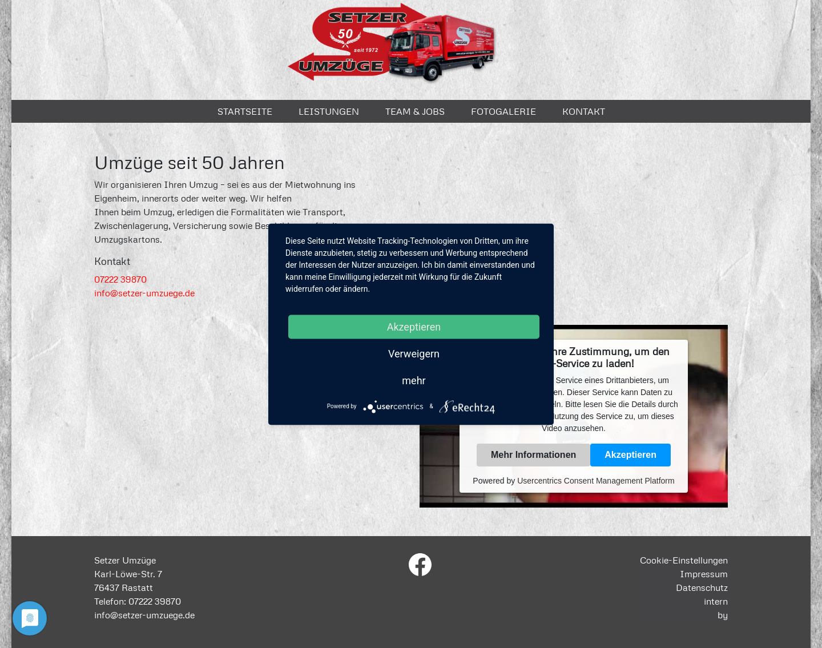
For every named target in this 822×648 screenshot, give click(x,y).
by (723, 615)
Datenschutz (702, 587)
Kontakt (583, 111)
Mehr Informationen (533, 455)
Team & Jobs (415, 111)
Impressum (704, 573)
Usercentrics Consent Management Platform (595, 480)
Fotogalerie (503, 111)
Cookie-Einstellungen (684, 560)
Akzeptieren (630, 455)
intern (716, 601)
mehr (413, 380)
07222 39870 (120, 279)
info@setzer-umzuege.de (144, 293)
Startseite (244, 111)
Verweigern (414, 353)
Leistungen (329, 111)
